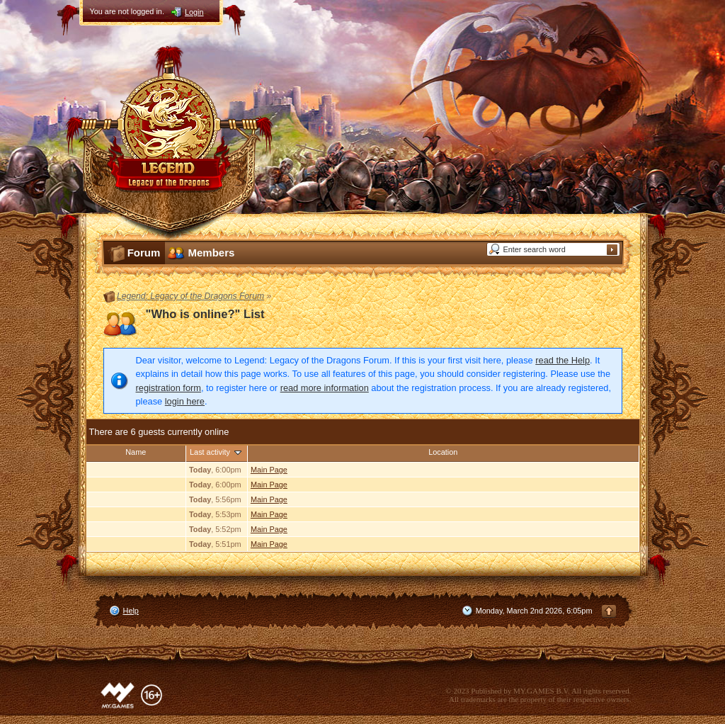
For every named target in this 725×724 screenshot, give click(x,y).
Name (135, 452)
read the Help (562, 360)
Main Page (269, 469)
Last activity (217, 452)
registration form (168, 388)
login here (185, 401)
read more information (324, 388)
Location (442, 452)
